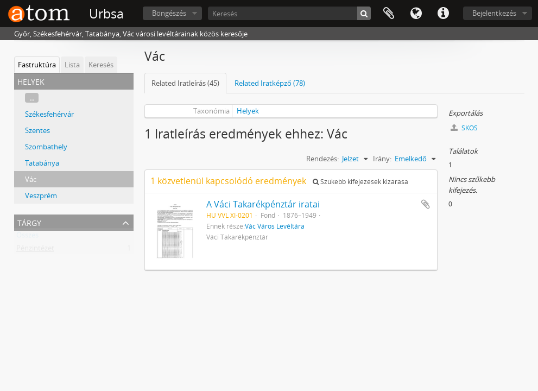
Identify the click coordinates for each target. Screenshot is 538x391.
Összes (27, 237)
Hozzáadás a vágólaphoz (425, 204)
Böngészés (169, 13)
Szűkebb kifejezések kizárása (360, 181)
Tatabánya (42, 163)
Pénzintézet (35, 250)
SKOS (464, 128)
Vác (30, 179)
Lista (72, 65)
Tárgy (29, 222)
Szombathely (46, 147)
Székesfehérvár (49, 114)
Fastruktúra (37, 65)
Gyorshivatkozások (443, 13)
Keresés (100, 65)
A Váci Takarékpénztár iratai (263, 204)
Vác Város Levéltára (275, 226)
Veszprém (41, 195)
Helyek (248, 111)
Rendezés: (322, 158)
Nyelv (415, 13)
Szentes (37, 130)
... (31, 98)
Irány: (382, 158)
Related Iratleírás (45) (185, 83)
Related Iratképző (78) (270, 83)
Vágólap (388, 13)
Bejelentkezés (494, 13)
